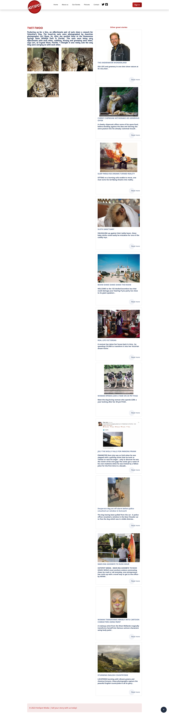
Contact (96, 5)
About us (65, 5)
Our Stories (76, 5)
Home (56, 5)
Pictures (87, 5)
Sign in (137, 5)
